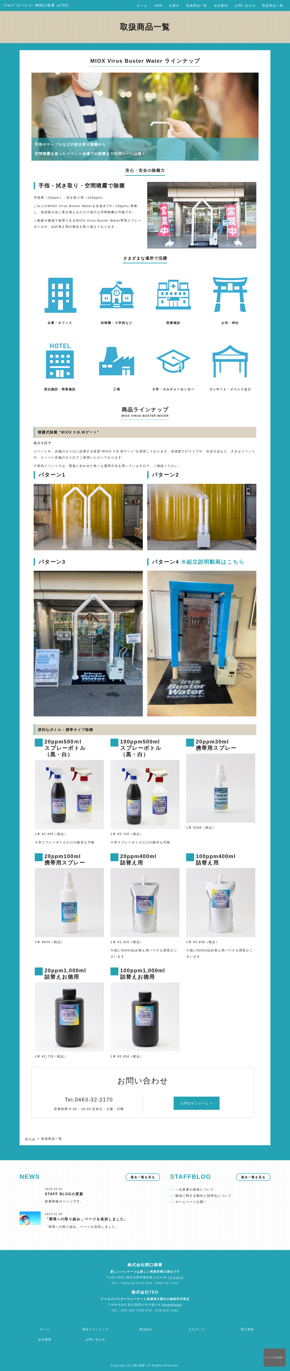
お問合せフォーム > (196, 1103)
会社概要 (44, 1339)
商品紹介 (146, 1329)
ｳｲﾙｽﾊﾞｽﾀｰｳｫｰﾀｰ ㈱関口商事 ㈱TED (36, 5)
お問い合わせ (245, 5)
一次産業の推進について (194, 1189)
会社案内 (221, 5)
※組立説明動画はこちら (213, 562)
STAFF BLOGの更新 (64, 1194)
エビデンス (197, 1329)
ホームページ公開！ (191, 1202)
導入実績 (247, 1329)
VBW (158, 5)
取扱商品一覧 (196, 5)
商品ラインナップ (95, 1329)
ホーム (142, 5)
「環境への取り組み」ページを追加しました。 (86, 1219)
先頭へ (275, 1357)
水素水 (174, 5)
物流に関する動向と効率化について (203, 1195)
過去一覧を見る (142, 1177)
